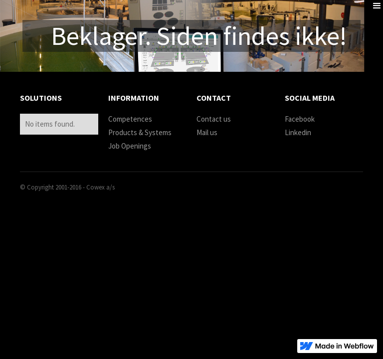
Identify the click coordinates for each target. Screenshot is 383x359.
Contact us (213, 119)
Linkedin (298, 132)
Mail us (206, 132)
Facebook (300, 119)
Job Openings (129, 146)
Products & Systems (140, 132)
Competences (130, 119)
